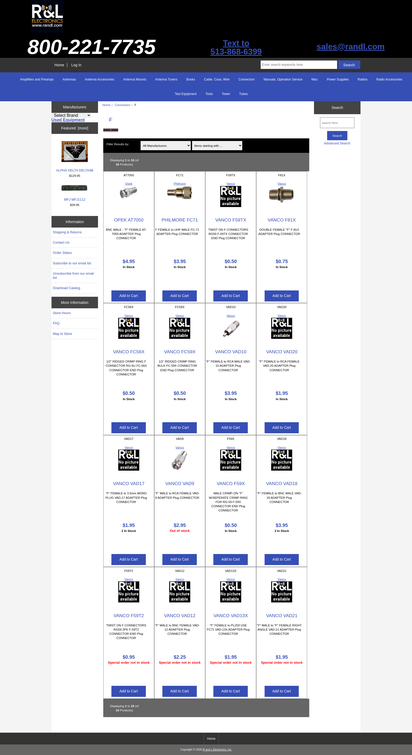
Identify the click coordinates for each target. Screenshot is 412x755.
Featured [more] (74, 128)
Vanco (230, 183)
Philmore (180, 183)
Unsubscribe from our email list (73, 275)
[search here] (337, 122)
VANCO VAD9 (179, 483)
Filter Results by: (117, 144)
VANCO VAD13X (231, 615)
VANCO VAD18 (281, 483)
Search (337, 107)
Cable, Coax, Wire (216, 79)
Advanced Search (337, 143)
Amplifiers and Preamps (37, 79)
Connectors (122, 105)
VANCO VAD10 (230, 351)
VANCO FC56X (129, 351)
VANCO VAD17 (128, 483)
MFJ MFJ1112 (74, 193)
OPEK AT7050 (128, 220)
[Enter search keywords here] (299, 65)
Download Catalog (66, 288)
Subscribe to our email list (72, 263)
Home (59, 65)
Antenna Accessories (99, 79)
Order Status (62, 253)
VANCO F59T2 (129, 615)
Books (190, 79)
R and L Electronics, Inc (217, 749)
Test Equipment (186, 94)
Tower (226, 94)
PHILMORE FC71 (180, 220)
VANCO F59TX (230, 220)
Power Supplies (338, 79)
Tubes (243, 94)
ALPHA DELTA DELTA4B (75, 156)
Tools (209, 94)
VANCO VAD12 (179, 615)
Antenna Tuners (166, 79)
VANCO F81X (282, 220)
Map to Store (62, 334)
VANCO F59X (231, 483)
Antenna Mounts (134, 79)
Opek (128, 183)
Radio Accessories (390, 79)
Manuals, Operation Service (283, 79)
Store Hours (62, 313)
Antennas (69, 79)
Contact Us (61, 242)
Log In (76, 65)
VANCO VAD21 (281, 615)
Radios (362, 79)
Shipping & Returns (67, 232)
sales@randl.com (351, 46)
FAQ (56, 323)
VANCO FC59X (179, 351)
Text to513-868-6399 (236, 47)
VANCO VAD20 (281, 351)
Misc (314, 79)
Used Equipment (68, 120)
